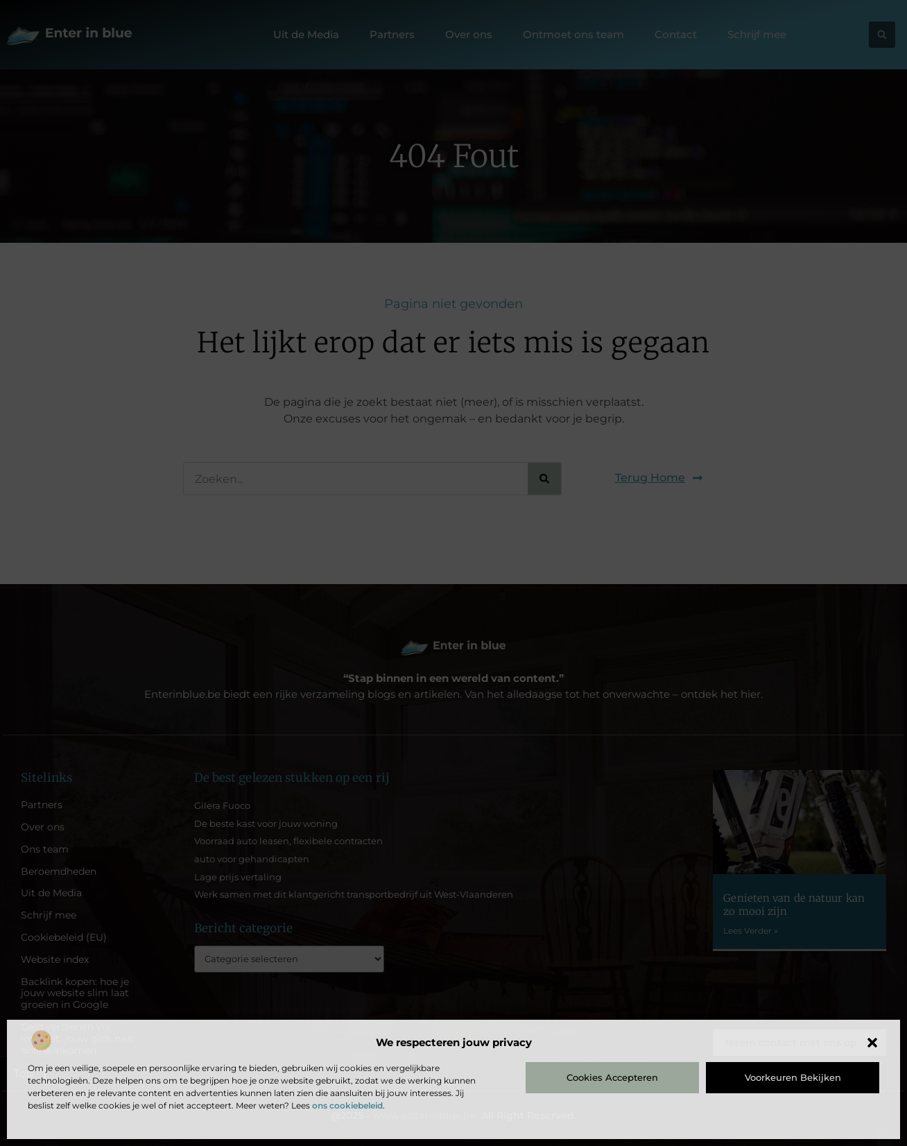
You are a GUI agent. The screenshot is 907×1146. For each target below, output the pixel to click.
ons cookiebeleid (347, 1105)
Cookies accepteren (612, 1077)
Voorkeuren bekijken (793, 1077)
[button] (872, 1043)
